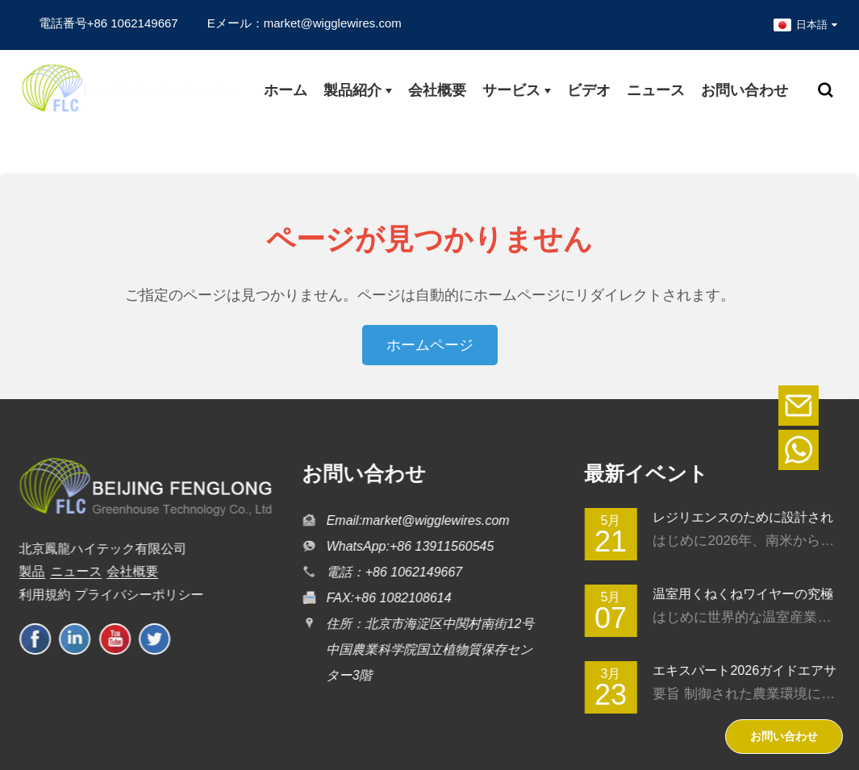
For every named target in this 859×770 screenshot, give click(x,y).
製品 (27, 571)
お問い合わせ (784, 736)
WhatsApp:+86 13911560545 (406, 546)
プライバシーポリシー (133, 594)
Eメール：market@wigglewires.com (304, 23)
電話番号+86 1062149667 (108, 23)
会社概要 (127, 571)
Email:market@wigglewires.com (414, 520)
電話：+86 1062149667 (391, 572)
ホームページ (429, 345)
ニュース (70, 571)
